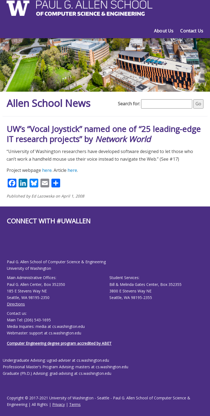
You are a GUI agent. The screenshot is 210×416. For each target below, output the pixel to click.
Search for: (129, 104)
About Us (163, 31)
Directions (16, 304)
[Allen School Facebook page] (8, 246)
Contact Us (191, 31)
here (47, 170)
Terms (75, 404)
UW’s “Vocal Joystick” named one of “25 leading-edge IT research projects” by (104, 134)
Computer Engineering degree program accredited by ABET (59, 343)
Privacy (58, 404)
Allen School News (49, 103)
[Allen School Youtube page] (11, 246)
